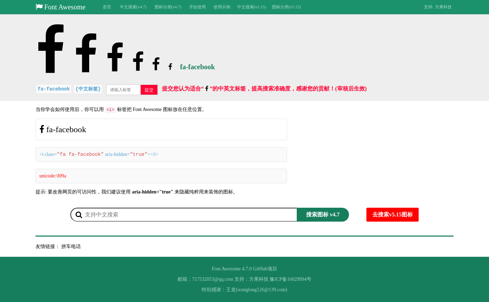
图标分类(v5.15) (286, 7)
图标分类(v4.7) (168, 7)
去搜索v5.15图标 (392, 214)
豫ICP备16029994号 (290, 279)
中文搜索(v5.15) (251, 7)
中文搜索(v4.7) (133, 7)
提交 (149, 90)
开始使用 (197, 7)
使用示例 (222, 7)
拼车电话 (71, 246)
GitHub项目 (265, 268)
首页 (107, 7)
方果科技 (443, 7)
